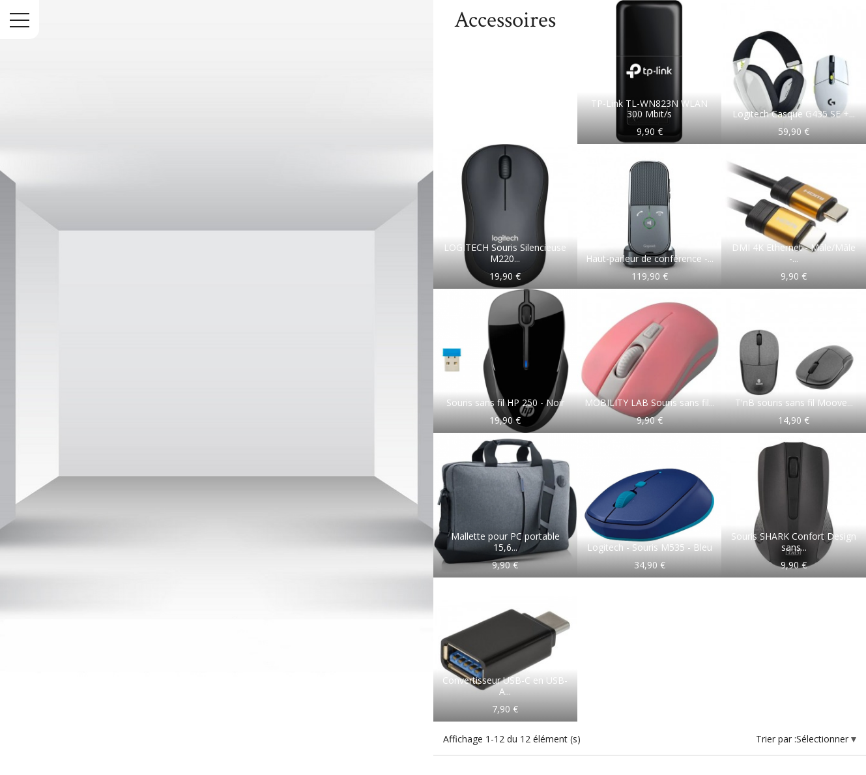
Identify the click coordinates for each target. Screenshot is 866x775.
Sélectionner (823, 739)
